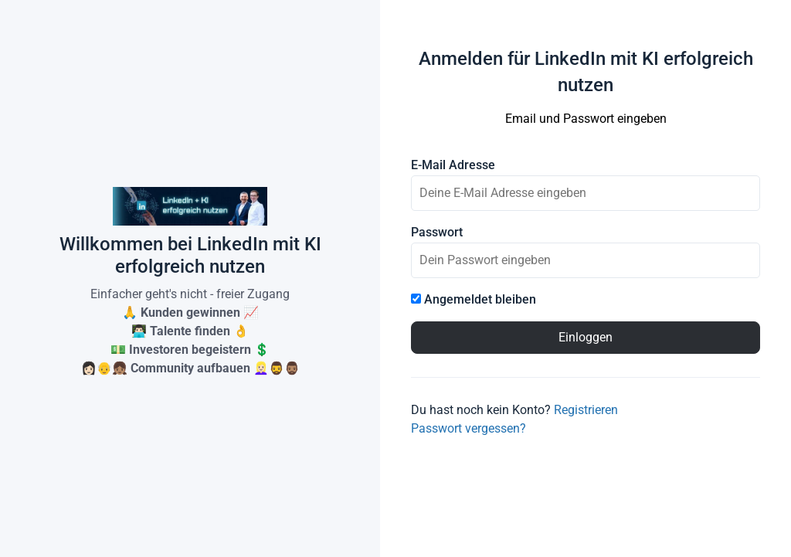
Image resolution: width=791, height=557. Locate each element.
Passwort (437, 232)
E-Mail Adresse (453, 165)
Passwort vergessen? (468, 428)
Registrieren (586, 409)
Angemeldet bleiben (473, 300)
